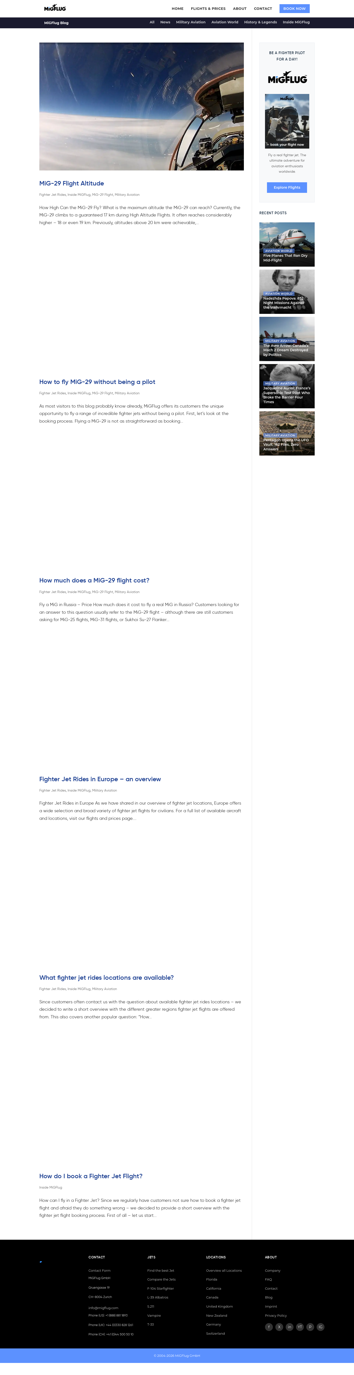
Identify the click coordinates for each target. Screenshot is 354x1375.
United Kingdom (219, 1306)
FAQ (268, 1279)
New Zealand (216, 1315)
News (165, 22)
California (213, 1288)
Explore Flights (287, 187)
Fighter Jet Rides (52, 195)
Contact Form (99, 1270)
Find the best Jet (160, 1270)
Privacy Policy (276, 1315)
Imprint (271, 1306)
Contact (271, 1288)
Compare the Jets (161, 1279)
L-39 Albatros (157, 1297)
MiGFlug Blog (56, 23)
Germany (213, 1324)
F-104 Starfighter (160, 1288)
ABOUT (240, 8)
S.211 (150, 1306)
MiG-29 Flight (102, 195)
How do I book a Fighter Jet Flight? (91, 1176)
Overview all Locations (224, 1270)
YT (300, 1327)
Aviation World (224, 22)
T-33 (150, 1324)
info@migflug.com (103, 1308)
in (289, 1327)
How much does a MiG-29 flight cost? (94, 580)
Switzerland (215, 1333)
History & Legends (260, 22)
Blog (268, 1297)
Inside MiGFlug (296, 22)
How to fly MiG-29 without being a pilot (97, 382)
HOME (178, 8)
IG (320, 1327)
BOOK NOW (294, 8)
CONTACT (263, 8)
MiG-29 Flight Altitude (71, 183)
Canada (212, 1297)
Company (272, 1270)
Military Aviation (191, 22)
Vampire (154, 1315)
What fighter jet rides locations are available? (106, 977)
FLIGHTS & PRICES (208, 8)
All (152, 22)
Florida (211, 1279)
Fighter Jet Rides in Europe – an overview (100, 779)
